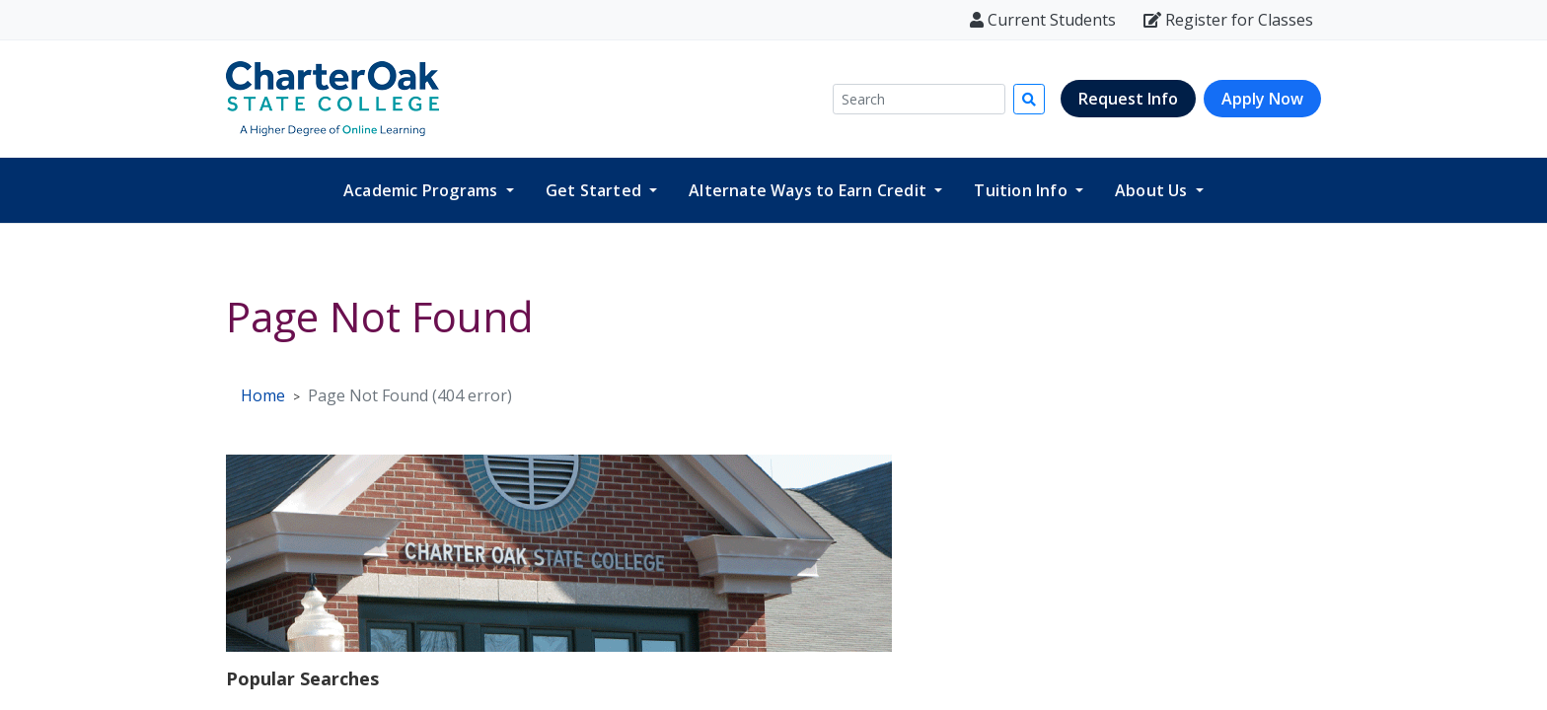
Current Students (1043, 20)
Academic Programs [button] (422, 190)
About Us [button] (1153, 190)
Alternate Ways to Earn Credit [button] (809, 190)
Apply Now (1262, 98)
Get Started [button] (595, 190)
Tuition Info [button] (1022, 190)
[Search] (919, 99)
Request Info (1128, 98)
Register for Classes (1228, 20)
